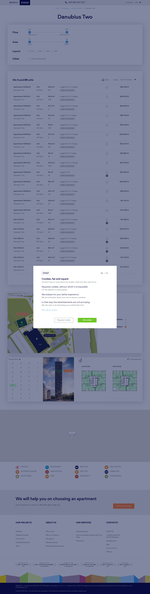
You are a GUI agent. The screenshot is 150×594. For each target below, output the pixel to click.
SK (102, 273)
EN (107, 273)
